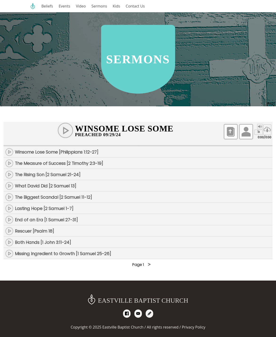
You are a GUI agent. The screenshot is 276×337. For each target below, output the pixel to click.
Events (64, 6)
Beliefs (47, 6)
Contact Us (135, 6)
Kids (116, 6)
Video (81, 6)
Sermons (99, 6)
